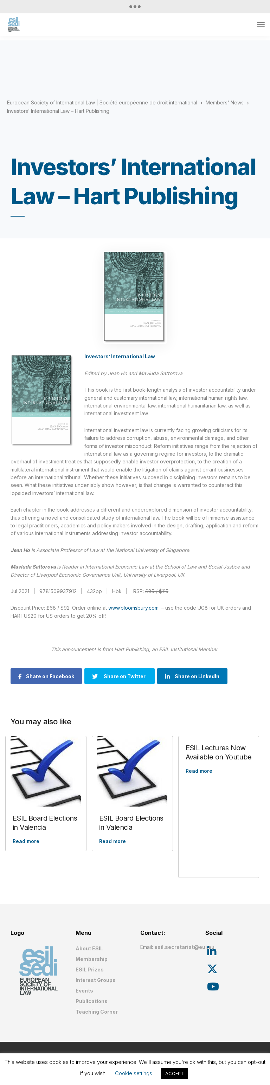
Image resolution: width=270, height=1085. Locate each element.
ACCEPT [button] (174, 1073)
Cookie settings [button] (133, 1073)
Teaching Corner (97, 1012)
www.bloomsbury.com (133, 608)
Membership (92, 959)
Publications (92, 1001)
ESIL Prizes (90, 969)
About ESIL (89, 948)
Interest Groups (96, 980)
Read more (26, 841)
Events (84, 991)
